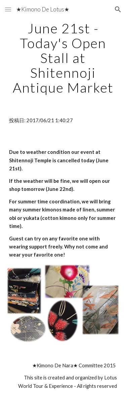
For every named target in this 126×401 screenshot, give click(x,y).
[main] (63, 58)
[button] (8, 9)
